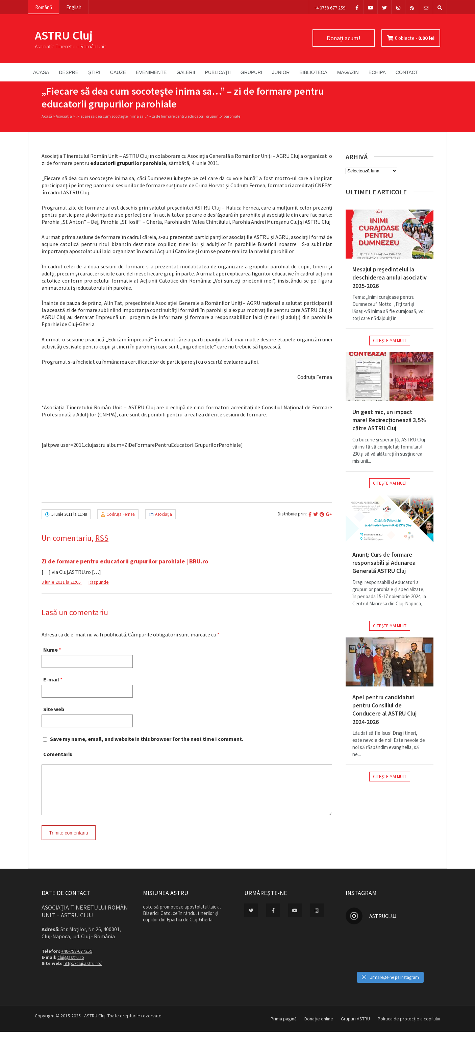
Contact (407, 72)
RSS (101, 538)
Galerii (185, 72)
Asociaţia (64, 116)
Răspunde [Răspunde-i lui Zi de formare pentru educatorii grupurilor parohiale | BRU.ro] (99, 582)
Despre (68, 72)
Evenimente (151, 72)
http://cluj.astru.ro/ (83, 971)
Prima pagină (284, 1027)
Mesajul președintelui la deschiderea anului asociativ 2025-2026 (389, 277)
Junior (281, 72)
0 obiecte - (414, 38)
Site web (53, 709)
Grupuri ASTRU (355, 1027)
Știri (94, 72)
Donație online (318, 1027)
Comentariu (58, 754)
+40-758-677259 (76, 959)
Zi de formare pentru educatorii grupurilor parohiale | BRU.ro (125, 561)
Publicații (218, 72)
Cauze (118, 72)
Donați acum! (343, 38)
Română (43, 7)
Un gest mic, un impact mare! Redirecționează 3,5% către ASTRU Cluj (389, 420)
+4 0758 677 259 (329, 8)
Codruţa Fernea (120, 514)
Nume (50, 649)
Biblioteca (313, 72)
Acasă (41, 72)
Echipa (377, 72)
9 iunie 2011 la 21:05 (62, 582)
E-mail (51, 679)
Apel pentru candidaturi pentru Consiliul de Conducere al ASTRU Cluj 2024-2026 (384, 709)
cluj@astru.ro (70, 965)
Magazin (348, 72)
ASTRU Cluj (64, 35)
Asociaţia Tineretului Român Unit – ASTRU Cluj (85, 919)
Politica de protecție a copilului (409, 1027)
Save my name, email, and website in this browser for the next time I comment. (146, 738)
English (73, 7)
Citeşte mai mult (389, 340)
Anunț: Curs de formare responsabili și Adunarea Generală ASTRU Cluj (384, 563)
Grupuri (251, 72)
